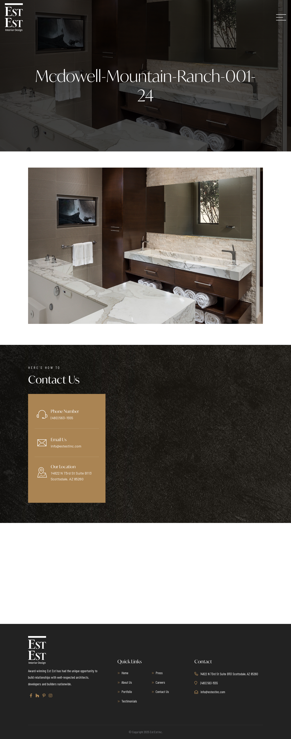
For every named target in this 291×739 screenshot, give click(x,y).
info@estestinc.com (66, 446)
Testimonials (129, 701)
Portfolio (126, 691)
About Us (126, 682)
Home (124, 673)
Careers (160, 682)
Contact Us (162, 691)
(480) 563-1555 (62, 418)
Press (159, 673)
